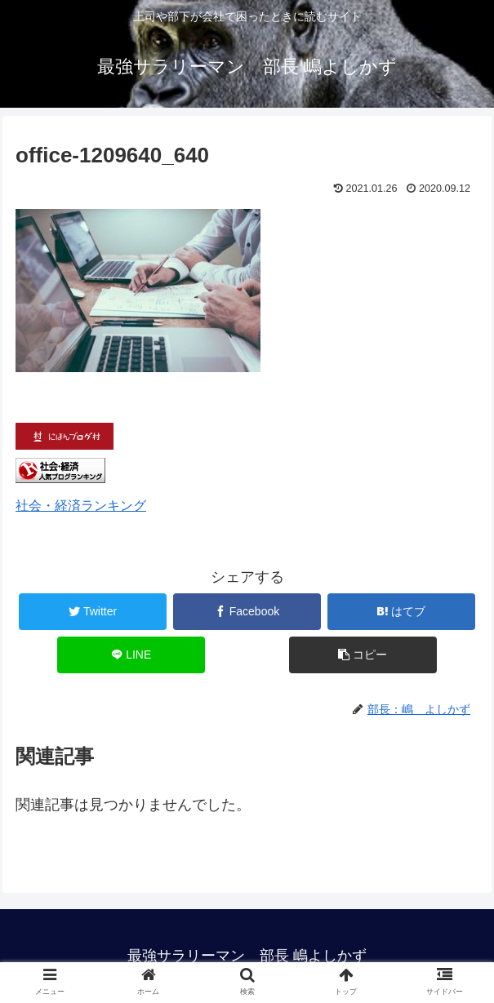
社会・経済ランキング (81, 505)
